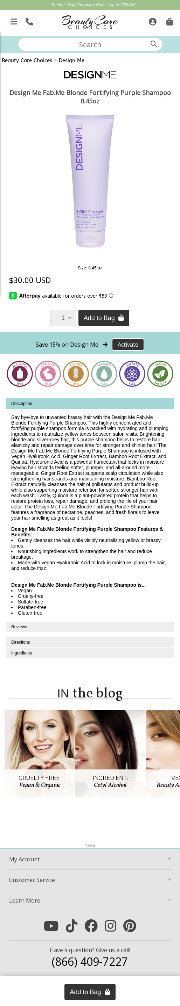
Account (24, 859)
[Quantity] (63, 318)
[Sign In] (152, 20)
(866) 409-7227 (90, 961)
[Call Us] (28, 20)
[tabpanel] (90, 510)
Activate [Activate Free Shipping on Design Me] (128, 344)
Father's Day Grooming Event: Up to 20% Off (93, 4)
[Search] (153, 44)
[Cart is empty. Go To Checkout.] (168, 20)
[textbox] (90, 44)
